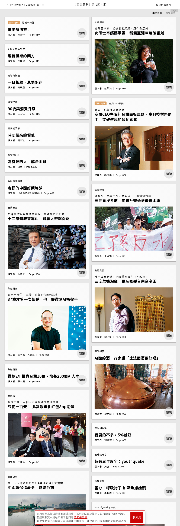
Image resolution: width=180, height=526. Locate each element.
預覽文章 (171, 12)
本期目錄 (157, 12)
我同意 (137, 517)
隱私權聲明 (80, 517)
